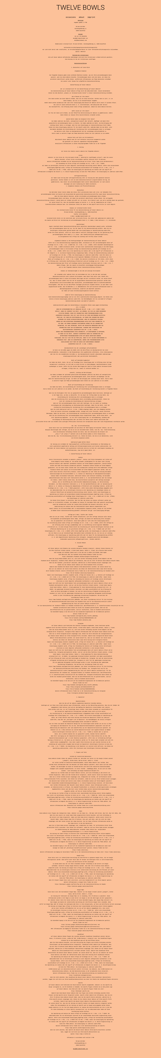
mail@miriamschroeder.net (80, 1048)
